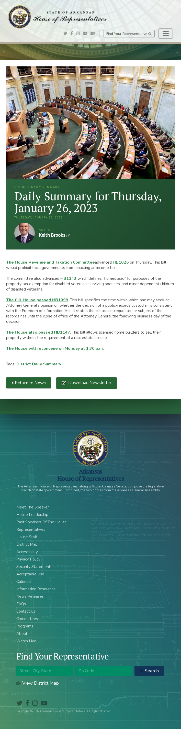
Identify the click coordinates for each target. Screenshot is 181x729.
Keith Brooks (24, 233)
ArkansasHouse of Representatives (90, 475)
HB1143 (68, 278)
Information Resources (35, 589)
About (21, 633)
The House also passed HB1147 (38, 332)
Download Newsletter (89, 383)
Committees (27, 618)
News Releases (30, 596)
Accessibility (27, 551)
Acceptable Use (30, 574)
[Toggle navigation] (166, 33)
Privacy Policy (28, 559)
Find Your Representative (129, 33)
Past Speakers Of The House (41, 522)
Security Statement (33, 566)
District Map (27, 544)
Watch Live (26, 641)
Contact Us (25, 611)
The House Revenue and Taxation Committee (50, 262)
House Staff (26, 537)
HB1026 (121, 262)
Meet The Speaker (32, 507)
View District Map (37, 683)
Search (149, 671)
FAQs (21, 603)
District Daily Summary (38, 364)
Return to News (29, 383)
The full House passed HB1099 (37, 300)
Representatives (30, 529)
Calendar (24, 581)
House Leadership (32, 514)
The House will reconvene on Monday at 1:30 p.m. (55, 348)
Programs (24, 626)
